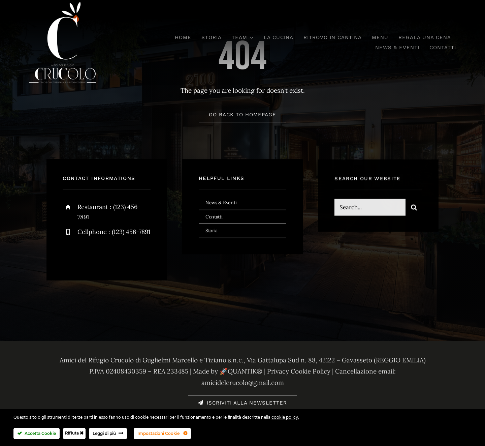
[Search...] (369, 208)
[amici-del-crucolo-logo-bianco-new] (62, 5)
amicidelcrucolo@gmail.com (242, 383)
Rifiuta (74, 433)
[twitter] (88, 253)
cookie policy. (285, 417)
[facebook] (70, 253)
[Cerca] (414, 208)
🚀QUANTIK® (241, 371)
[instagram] (107, 253)
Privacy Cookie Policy (298, 371)
